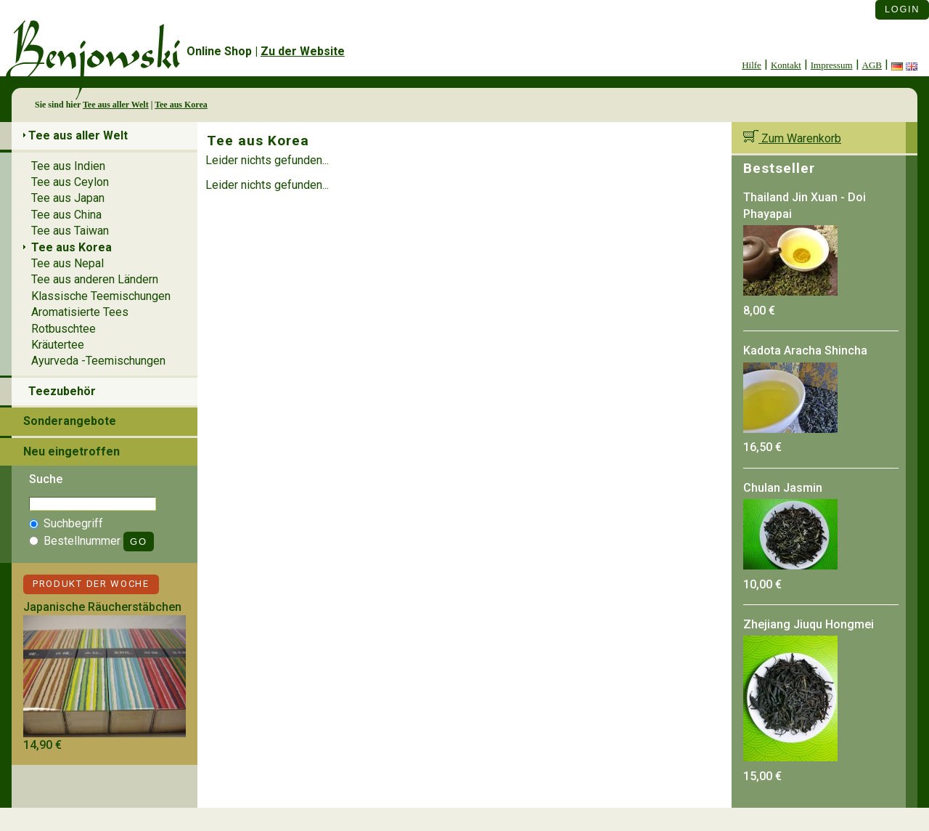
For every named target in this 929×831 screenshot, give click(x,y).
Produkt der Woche (91, 583)
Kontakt (786, 65)
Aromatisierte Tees (79, 312)
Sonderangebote (69, 421)
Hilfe (751, 65)
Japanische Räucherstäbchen (102, 607)
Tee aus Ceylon (70, 182)
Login (902, 9)
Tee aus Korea (181, 105)
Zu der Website (303, 51)
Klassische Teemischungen (101, 296)
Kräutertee (57, 345)
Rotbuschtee (63, 329)
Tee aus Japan (68, 198)
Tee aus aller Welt (116, 105)
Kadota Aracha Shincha (805, 350)
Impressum (832, 65)
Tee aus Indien (68, 166)
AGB (872, 65)
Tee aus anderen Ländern (94, 279)
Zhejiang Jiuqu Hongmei (808, 624)
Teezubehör (62, 391)
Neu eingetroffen (71, 451)
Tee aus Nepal (67, 263)
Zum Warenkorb (792, 138)
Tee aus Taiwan (70, 231)
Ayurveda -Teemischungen (98, 361)
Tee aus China (66, 215)
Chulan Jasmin (782, 488)
